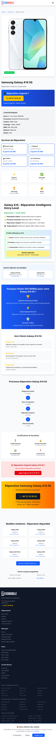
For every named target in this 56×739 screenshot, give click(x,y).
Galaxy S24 (22, 702)
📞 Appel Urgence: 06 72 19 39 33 (28, 473)
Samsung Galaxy (6, 637)
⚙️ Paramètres (17, 735)
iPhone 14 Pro (23, 690)
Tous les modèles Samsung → (28, 563)
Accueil (3, 12)
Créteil (3, 673)
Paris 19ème (4, 660)
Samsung (10, 12)
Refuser (27, 735)
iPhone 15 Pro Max (42, 688)
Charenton (4, 678)
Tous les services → (6, 623)
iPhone (3, 632)
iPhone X (40, 693)
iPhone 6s (40, 695)
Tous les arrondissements (8, 650)
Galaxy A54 (22, 704)
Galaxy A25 (4, 707)
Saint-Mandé (5, 670)
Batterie (3, 616)
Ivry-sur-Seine (5, 675)
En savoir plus (35, 731)
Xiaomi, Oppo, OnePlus (8, 642)
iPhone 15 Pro (41, 575)
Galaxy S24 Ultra (6, 639)
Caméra (3, 619)
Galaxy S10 (40, 709)
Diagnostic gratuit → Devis (7, 721)
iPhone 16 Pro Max (15, 575)
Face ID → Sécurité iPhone (35, 721)
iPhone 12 (3, 693)
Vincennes (4, 668)
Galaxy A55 (40, 704)
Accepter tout (38, 735)
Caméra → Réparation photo (8, 718)
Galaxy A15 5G (23, 707)
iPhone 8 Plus (4, 695)
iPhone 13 (40, 690)
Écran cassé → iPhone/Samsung (9, 716)
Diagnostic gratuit (6, 621)
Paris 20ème (4, 652)
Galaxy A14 (40, 707)
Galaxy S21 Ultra (24, 709)
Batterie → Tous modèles (35, 716)
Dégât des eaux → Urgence (35, 718)
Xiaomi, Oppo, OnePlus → (15, 578)
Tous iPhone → (41, 578)
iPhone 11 (22, 693)
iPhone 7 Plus (23, 695)
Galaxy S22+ (4, 709)
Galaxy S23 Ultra (42, 702)
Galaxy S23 (4, 704)
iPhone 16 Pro (23, 688)
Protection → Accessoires (35, 723)
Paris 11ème (4, 655)
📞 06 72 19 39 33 (13, 98)
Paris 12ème (4, 657)
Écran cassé (4, 614)
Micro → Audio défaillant (7, 723)
